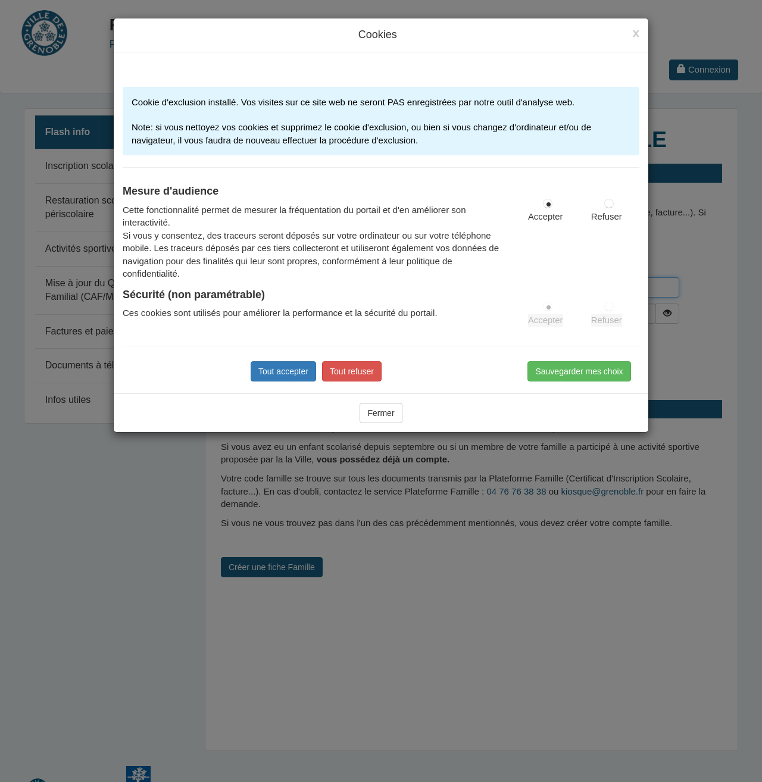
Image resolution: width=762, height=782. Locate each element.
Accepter (545, 216)
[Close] (635, 32)
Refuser (606, 216)
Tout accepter (283, 371)
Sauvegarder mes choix (579, 371)
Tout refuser (352, 371)
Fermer (380, 413)
